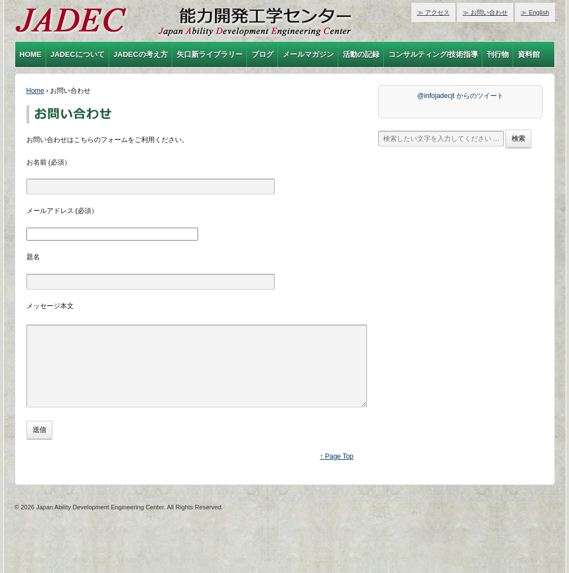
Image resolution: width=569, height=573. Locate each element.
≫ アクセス (433, 12)
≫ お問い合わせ (485, 12)
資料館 (529, 54)
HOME (31, 54)
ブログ (263, 54)
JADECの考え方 (141, 54)
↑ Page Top (336, 473)
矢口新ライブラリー (210, 54)
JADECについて (78, 54)
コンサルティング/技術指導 (433, 54)
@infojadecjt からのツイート (460, 96)
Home (35, 91)
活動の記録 (361, 54)
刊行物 (498, 54)
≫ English (535, 12)
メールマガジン (308, 54)
